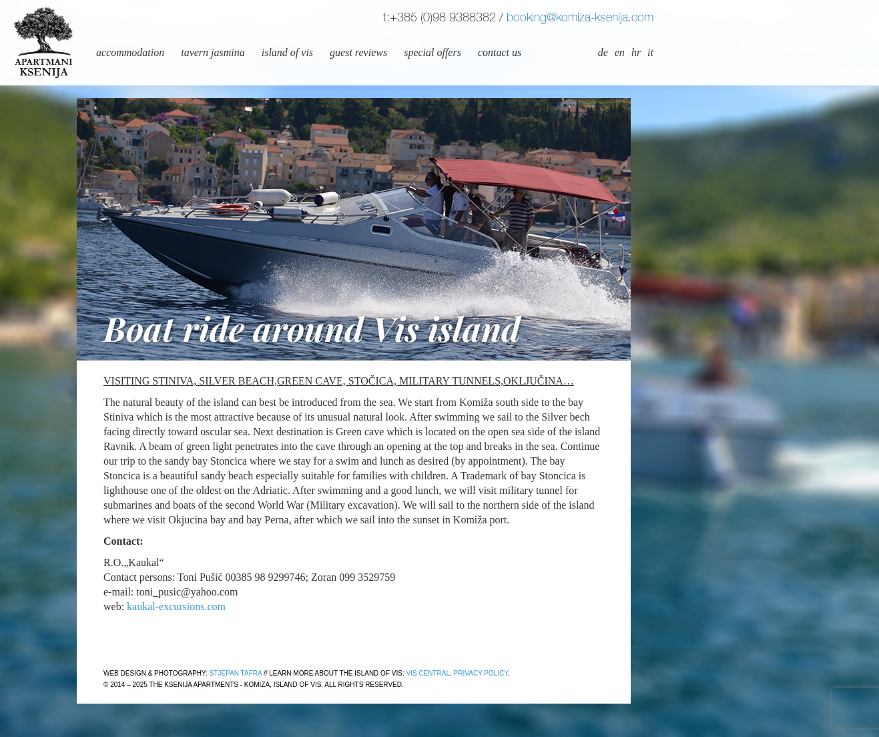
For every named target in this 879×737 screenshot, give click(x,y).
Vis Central (428, 673)
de (603, 52)
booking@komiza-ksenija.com (580, 19)
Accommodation (130, 52)
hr (636, 52)
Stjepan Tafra (236, 673)
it (650, 52)
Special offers (432, 52)
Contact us (499, 52)
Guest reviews (358, 52)
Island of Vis (287, 52)
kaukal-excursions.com (176, 606)
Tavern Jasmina (213, 52)
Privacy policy (481, 673)
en (620, 52)
